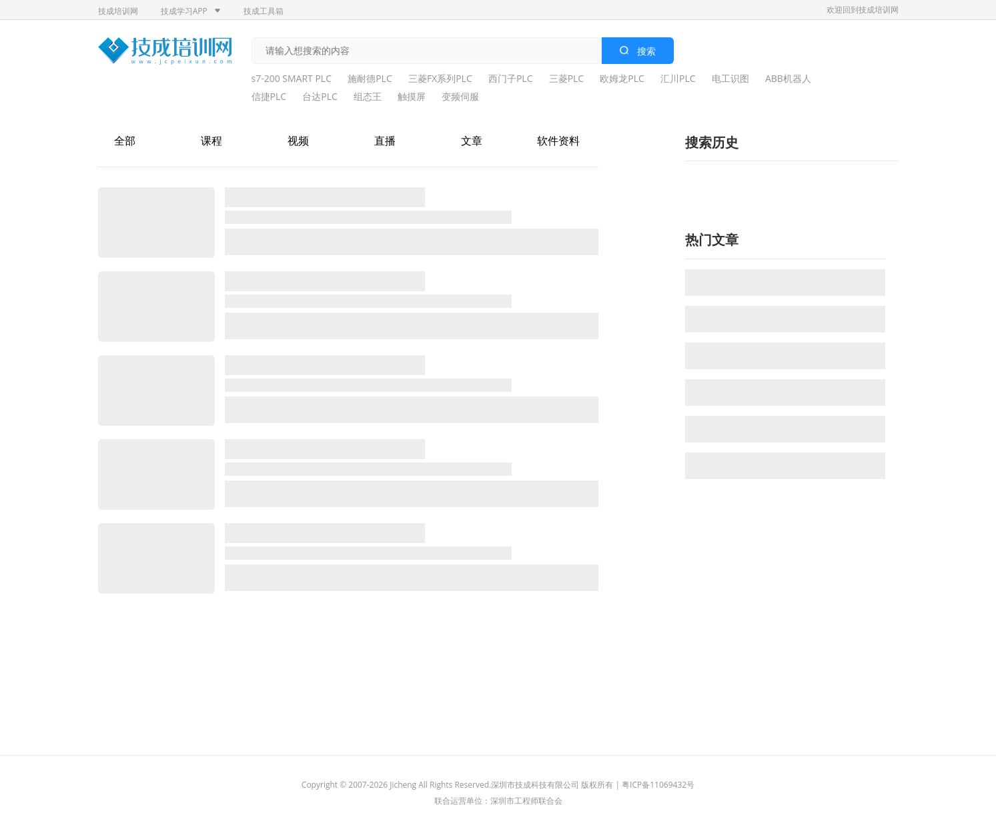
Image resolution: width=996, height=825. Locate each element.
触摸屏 (412, 96)
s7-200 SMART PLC (292, 78)
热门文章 (711, 240)
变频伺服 (460, 96)
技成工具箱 (263, 11)
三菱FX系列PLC (440, 78)
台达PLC (320, 96)
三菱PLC (566, 78)
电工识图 (730, 78)
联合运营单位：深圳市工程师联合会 (498, 800)
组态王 (368, 96)
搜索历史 (711, 142)
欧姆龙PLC (622, 78)
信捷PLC (269, 96)
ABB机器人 (788, 78)
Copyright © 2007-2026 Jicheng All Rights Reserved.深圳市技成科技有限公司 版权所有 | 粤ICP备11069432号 (498, 784)
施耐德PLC (370, 78)
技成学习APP (191, 11)
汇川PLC (678, 78)
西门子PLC (510, 78)
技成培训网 (118, 11)
